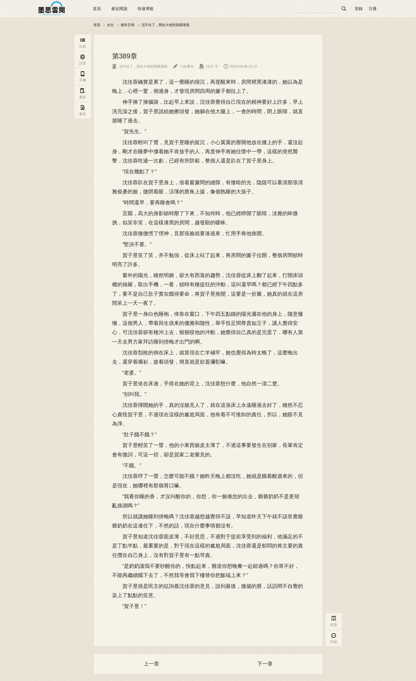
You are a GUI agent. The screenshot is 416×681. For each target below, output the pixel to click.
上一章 (151, 664)
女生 (110, 25)
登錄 (359, 8)
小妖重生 (183, 66)
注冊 (373, 8)
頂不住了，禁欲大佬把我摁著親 (165, 25)
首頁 (97, 8)
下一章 (265, 664)
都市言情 (127, 25)
